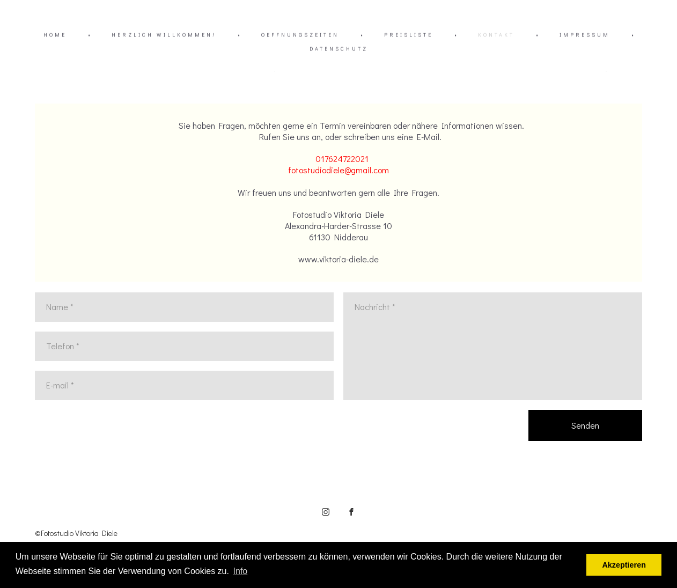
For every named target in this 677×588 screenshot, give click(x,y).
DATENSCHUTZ (339, 49)
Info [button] (240, 571)
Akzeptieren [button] (624, 565)
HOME (55, 35)
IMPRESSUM (585, 35)
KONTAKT (496, 35)
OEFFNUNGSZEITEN (300, 35)
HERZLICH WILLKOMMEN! (164, 35)
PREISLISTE (408, 35)
